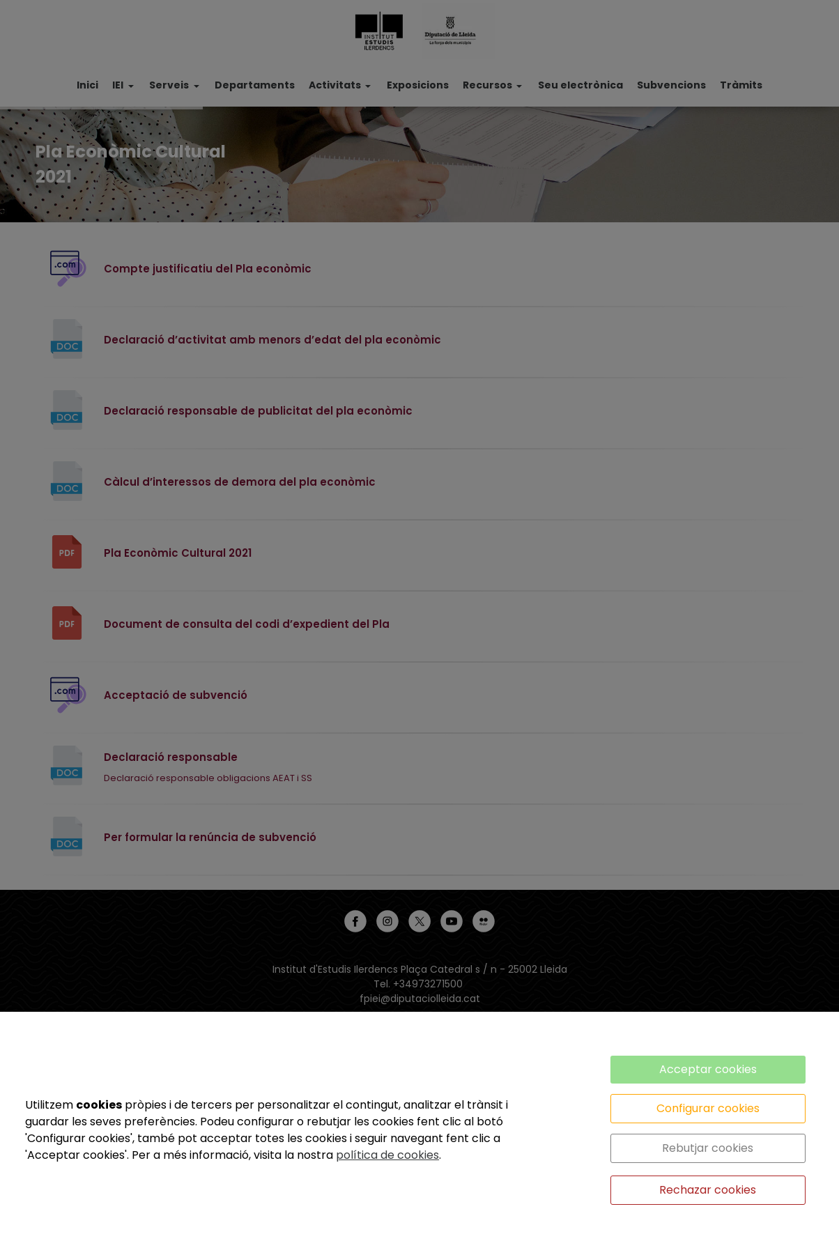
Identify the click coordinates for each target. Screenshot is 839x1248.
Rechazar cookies (707, 1190)
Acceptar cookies (708, 1069)
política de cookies (387, 1155)
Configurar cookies (708, 1108)
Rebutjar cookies (707, 1148)
